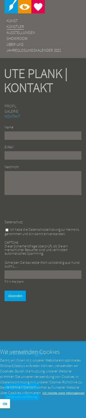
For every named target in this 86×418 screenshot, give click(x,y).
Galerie (11, 111)
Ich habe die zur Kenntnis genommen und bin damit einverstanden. (42, 235)
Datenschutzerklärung (44, 233)
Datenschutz (15, 225)
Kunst (12, 20)
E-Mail (10, 147)
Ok (5, 404)
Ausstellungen (20, 32)
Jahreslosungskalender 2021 (33, 50)
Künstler (15, 26)
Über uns (14, 44)
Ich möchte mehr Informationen (64, 393)
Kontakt (12, 116)
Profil (10, 106)
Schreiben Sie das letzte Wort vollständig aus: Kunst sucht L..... (42, 268)
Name (10, 127)
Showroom (17, 38)
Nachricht (13, 167)
